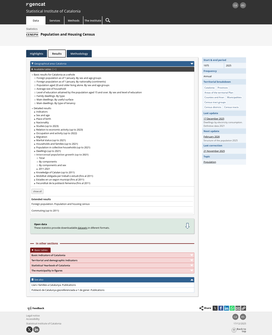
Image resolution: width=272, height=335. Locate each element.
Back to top (241, 330)
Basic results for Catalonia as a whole (54, 74)
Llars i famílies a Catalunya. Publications (53, 285)
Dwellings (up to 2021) (48, 151)
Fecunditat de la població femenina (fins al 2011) (63, 183)
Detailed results (42, 108)
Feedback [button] (35, 308)
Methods (73, 20)
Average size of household (51, 88)
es (243, 5)
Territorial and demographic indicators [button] (54, 260)
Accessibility (33, 319)
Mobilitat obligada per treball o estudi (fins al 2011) (64, 176)
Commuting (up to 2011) (45, 210)
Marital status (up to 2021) (51, 140)
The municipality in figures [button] (46, 270)
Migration (41, 136)
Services (54, 20)
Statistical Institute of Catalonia (53, 11)
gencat (70, 5)
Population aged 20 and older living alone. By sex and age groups (73, 85)
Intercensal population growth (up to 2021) (62, 154)
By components (48, 161)
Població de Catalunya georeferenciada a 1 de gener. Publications (67, 290)
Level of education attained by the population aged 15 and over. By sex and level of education (89, 92)
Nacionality (42, 122)
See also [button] (38, 279)
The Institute (93, 20)
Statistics (32, 29)
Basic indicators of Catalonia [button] (48, 255)
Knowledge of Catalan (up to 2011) (55, 172)
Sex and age (43, 115)
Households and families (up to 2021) (57, 143)
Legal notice (33, 315)
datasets (82, 227)
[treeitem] (111, 89)
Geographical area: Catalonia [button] (50, 63)
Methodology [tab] (79, 53)
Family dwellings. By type (51, 96)
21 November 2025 (214, 151)
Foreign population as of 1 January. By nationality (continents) (71, 81)
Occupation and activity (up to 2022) (56, 133)
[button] (243, 308)
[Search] (134, 20)
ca (235, 5)
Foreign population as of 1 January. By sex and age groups (69, 78)
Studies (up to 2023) (47, 126)
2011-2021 (44, 168)
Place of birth (43, 118)
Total (42, 158)
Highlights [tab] (36, 53)
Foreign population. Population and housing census (60, 204)
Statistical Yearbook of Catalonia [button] (50, 265)
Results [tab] (57, 53)
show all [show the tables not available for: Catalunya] (37, 191)
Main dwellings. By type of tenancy (56, 103)
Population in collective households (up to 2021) (63, 147)
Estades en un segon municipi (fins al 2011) (60, 179)
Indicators (42, 111)
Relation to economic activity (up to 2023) (59, 129)
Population (210, 162)
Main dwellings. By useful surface (55, 99)
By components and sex (52, 165)
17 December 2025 (214, 118)
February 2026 (212, 136)
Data (36, 20)
